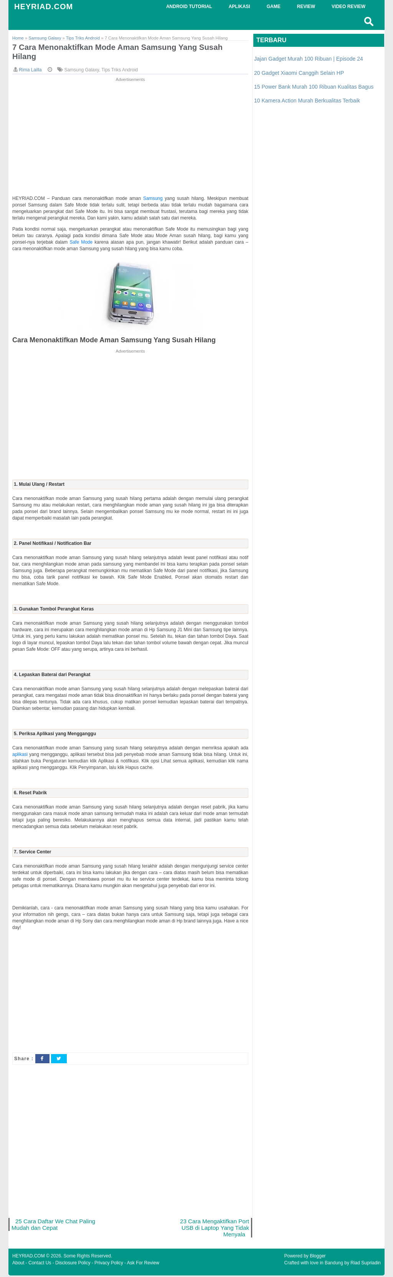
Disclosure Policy (72, 1264)
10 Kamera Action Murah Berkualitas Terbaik (307, 100)
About (18, 1264)
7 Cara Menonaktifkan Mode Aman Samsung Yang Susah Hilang (121, 52)
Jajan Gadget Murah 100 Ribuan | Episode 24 (308, 59)
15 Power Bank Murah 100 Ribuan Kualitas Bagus (313, 87)
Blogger (317, 1257)
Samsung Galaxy (81, 70)
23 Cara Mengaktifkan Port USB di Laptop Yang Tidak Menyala (214, 1228)
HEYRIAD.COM (43, 6)
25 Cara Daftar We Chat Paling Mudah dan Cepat (45, 1225)
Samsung (154, 198)
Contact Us (39, 1264)
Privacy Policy (108, 1264)
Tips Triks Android (119, 70)
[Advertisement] (130, 137)
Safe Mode (81, 242)
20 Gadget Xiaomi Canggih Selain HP (299, 73)
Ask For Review (143, 1264)
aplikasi (20, 755)
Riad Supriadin (365, 1264)
